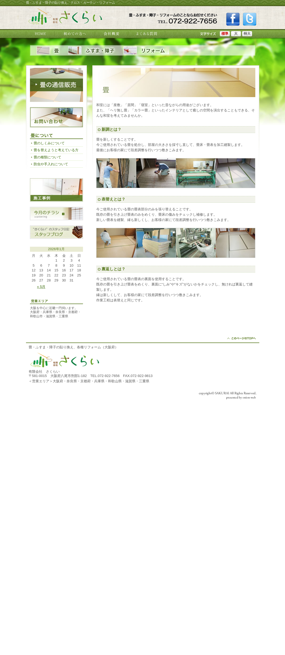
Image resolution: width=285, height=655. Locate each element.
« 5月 (41, 287)
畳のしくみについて (49, 143)
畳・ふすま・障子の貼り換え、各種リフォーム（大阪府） (73, 347)
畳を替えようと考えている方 (56, 150)
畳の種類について (47, 157)
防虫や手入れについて (51, 164)
